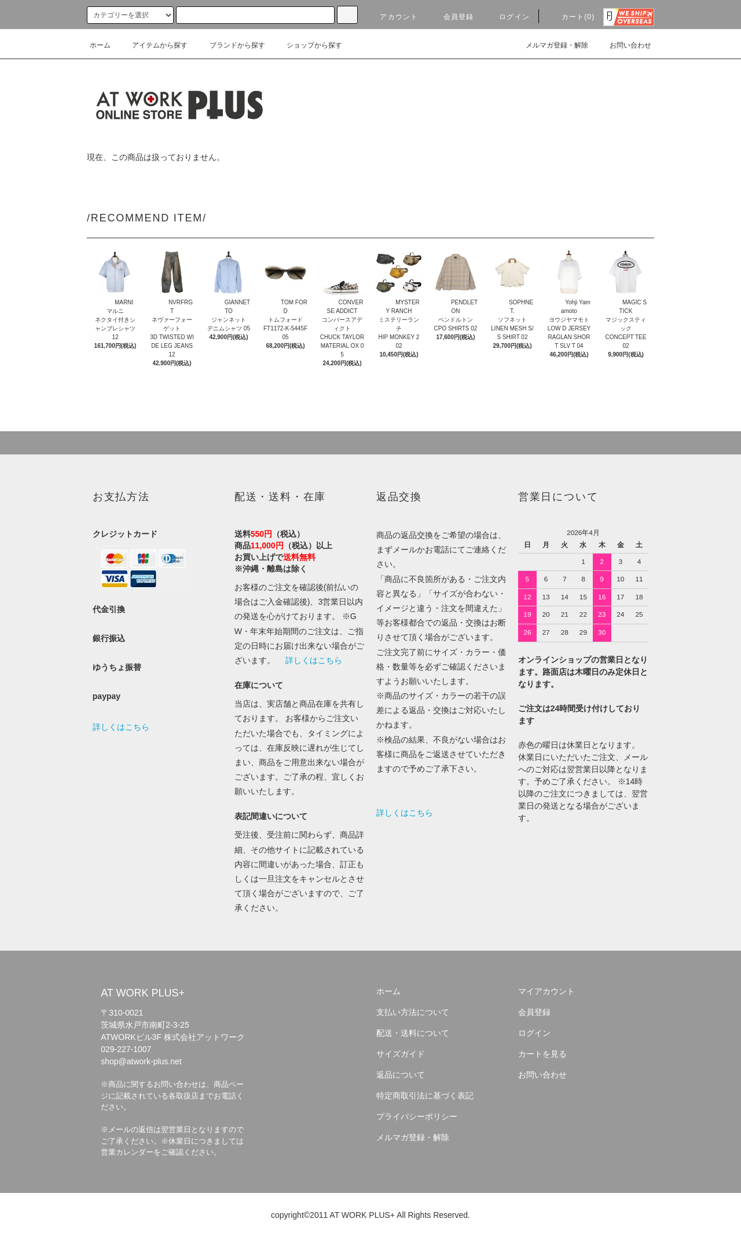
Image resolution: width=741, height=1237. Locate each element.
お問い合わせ (623, 45)
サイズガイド (400, 1053)
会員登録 (452, 17)
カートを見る (542, 1053)
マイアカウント (546, 991)
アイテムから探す (153, 45)
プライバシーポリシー (416, 1116)
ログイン (507, 17)
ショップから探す (307, 45)
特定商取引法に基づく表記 (425, 1095)
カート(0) (571, 17)
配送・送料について (412, 1033)
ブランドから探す (230, 45)
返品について (400, 1074)
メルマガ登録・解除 (550, 45)
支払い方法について (412, 1012)
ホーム (100, 45)
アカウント (392, 17)
